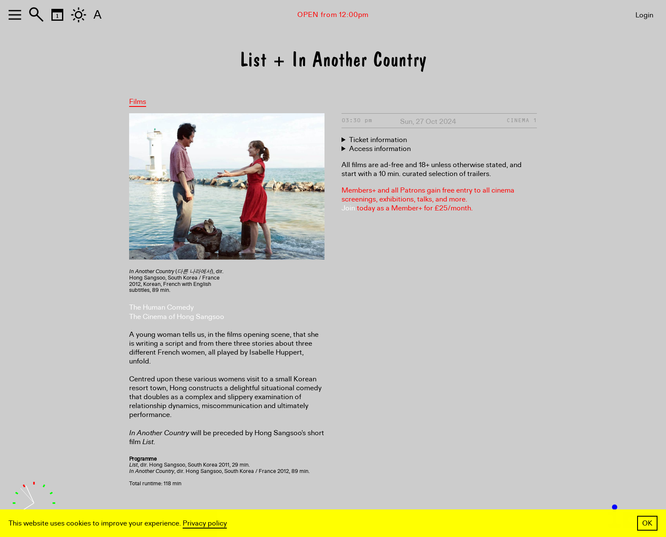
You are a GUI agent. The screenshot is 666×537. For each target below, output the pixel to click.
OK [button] (647, 523)
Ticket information (378, 139)
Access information (380, 148)
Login (644, 15)
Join (348, 208)
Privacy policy (205, 523)
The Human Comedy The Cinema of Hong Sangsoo (176, 312)
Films (137, 101)
